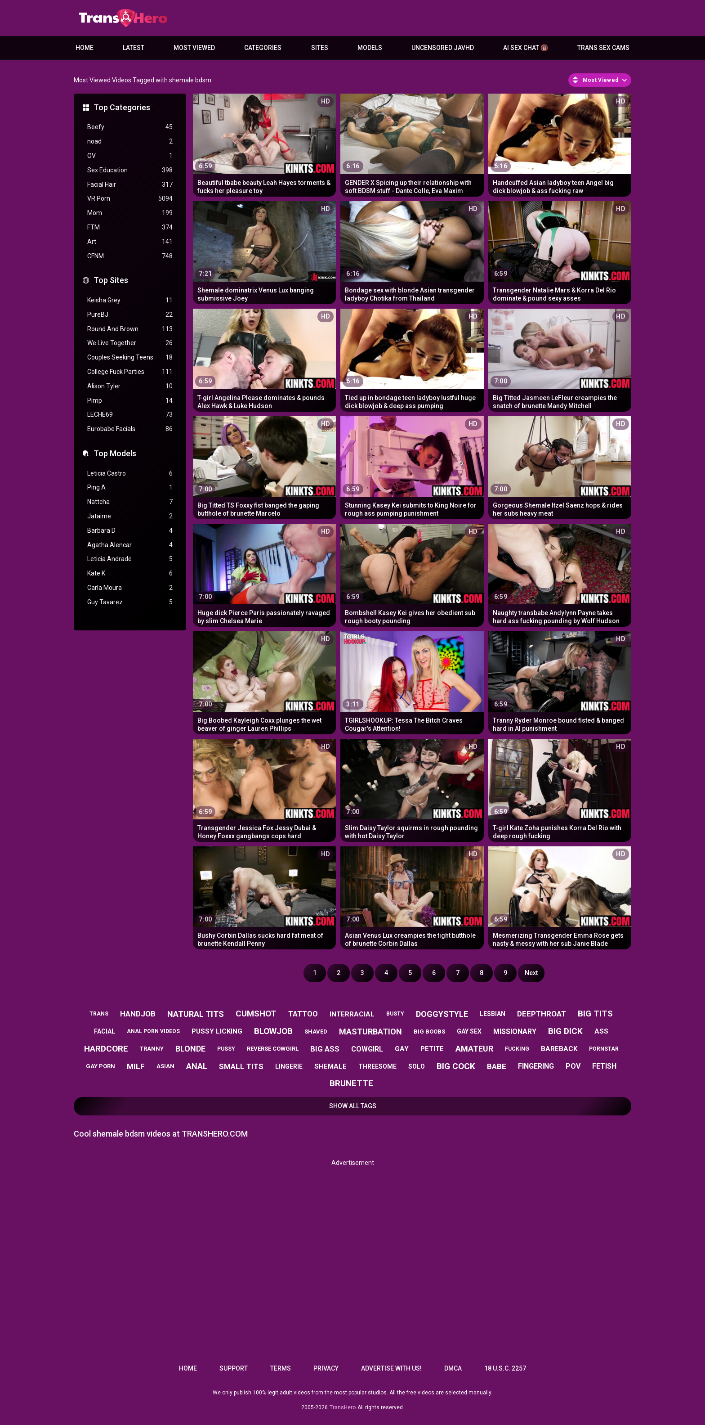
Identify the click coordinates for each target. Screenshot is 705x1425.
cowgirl (367, 1049)
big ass (324, 1048)
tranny (152, 1048)
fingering (536, 1066)
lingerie (289, 1066)
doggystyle (442, 1014)
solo (416, 1066)
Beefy (130, 127)
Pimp (130, 401)
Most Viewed (194, 47)
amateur (474, 1048)
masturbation (370, 1031)
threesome (377, 1066)
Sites (319, 47)
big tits (595, 1013)
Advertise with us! (391, 1368)
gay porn (100, 1066)
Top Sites (111, 280)
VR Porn (130, 198)
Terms (280, 1368)
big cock (456, 1066)
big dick (565, 1031)
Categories (262, 47)
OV (130, 156)
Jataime (130, 516)
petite (432, 1049)
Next (531, 972)
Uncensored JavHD (442, 47)
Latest (133, 47)
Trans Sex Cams (603, 47)
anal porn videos (153, 1031)
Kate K (130, 573)
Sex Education (130, 170)
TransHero (343, 1407)
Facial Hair (130, 185)
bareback (559, 1049)
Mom (130, 213)
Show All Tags (352, 1106)
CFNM (130, 256)
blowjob (273, 1031)
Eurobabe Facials (130, 429)
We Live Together (130, 343)
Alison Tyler (130, 386)
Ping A (130, 487)
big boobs (429, 1031)
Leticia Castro (130, 473)
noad (130, 141)
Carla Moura (130, 588)
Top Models (115, 453)
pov (573, 1066)
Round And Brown (130, 329)
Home (85, 47)
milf (136, 1066)
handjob (138, 1013)
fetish (604, 1066)
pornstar (604, 1049)
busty (395, 1014)
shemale (330, 1066)
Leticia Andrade (130, 559)
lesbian (492, 1013)
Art (130, 242)
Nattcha (130, 502)
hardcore (106, 1048)
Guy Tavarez (130, 602)
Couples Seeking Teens (130, 357)
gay (402, 1049)
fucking (517, 1049)
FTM (130, 227)
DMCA (453, 1368)
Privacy (326, 1368)
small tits (241, 1066)
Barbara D (130, 531)
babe (496, 1066)
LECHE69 (130, 414)
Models (369, 47)
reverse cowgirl (273, 1048)
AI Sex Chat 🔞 (525, 47)
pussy (226, 1049)
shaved (315, 1031)
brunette (351, 1083)
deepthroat (541, 1013)
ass (601, 1031)
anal (196, 1066)
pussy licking (217, 1031)
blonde (190, 1048)
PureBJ (130, 315)
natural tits (195, 1014)
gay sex (469, 1031)
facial (104, 1031)
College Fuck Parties (130, 372)
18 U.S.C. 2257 (505, 1368)
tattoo (303, 1014)
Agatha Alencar (130, 545)
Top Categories (122, 107)
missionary (514, 1031)
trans (98, 1014)
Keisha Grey (130, 300)
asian (165, 1066)
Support (233, 1368)
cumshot (256, 1013)
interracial (352, 1014)
